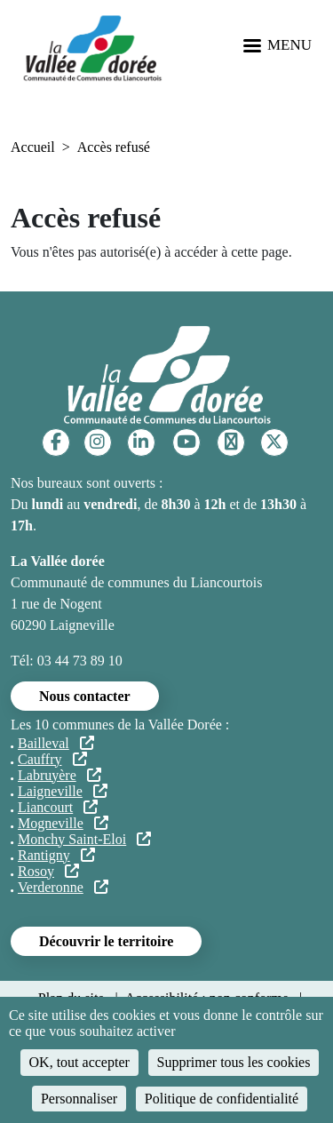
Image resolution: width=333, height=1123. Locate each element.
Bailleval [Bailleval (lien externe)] (56, 743)
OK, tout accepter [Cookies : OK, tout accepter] (79, 1062)
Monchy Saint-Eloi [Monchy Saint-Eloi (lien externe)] (84, 839)
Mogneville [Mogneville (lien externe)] (63, 823)
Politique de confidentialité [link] (221, 1098)
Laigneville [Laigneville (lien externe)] (62, 791)
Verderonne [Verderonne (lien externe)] (63, 887)
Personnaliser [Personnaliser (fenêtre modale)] (79, 1098)
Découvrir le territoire (106, 941)
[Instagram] (97, 442)
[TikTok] (230, 442)
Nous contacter (85, 696)
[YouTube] (186, 442)
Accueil (33, 147)
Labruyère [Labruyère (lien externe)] (59, 775)
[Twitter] (274, 442)
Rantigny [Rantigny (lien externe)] (56, 855)
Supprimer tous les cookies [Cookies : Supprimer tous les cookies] (234, 1062)
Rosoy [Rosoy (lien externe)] (48, 871)
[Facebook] (55, 442)
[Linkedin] (141, 442)
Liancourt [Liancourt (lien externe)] (58, 807)
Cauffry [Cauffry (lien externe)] (52, 759)
